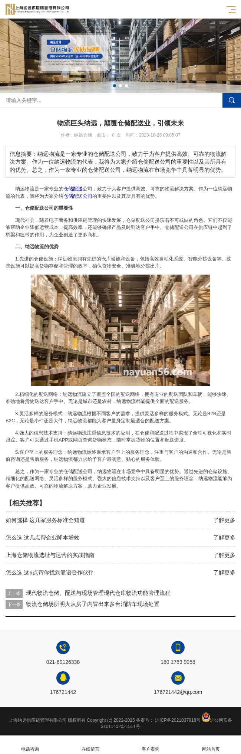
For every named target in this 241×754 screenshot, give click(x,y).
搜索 (231, 100)
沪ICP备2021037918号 (178, 720)
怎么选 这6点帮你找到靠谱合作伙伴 (50, 572)
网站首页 (211, 745)
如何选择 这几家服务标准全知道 (45, 520)
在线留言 (90, 745)
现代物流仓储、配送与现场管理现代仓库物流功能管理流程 (98, 593)
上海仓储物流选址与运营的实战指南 (50, 555)
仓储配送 (73, 188)
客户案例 (151, 745)
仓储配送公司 (77, 196)
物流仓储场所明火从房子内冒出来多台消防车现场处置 (92, 604)
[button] (114, 85)
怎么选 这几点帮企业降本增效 (42, 537)
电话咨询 (30, 745)
